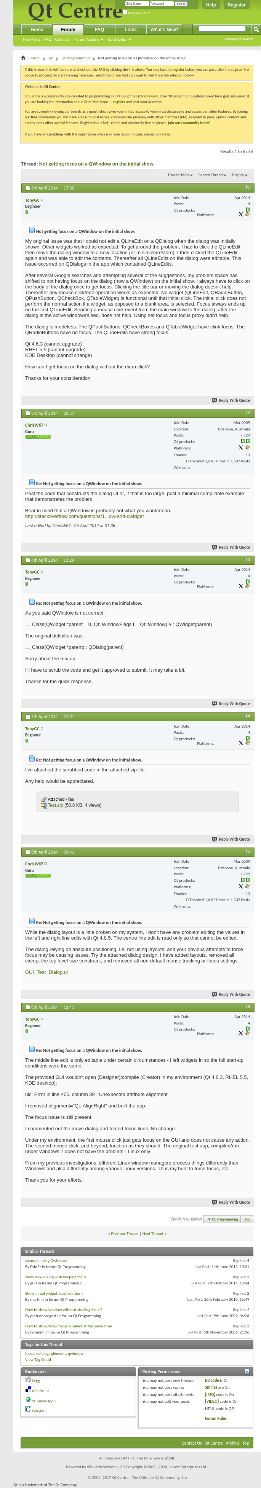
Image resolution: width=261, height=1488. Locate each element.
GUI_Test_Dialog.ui (46, 972)
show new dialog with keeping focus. (56, 1277)
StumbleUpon (44, 1401)
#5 (247, 851)
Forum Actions (86, 39)
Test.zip (55, 805)
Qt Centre (32, 96)
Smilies (211, 1387)
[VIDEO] (212, 1401)
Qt (50, 58)
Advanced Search (238, 39)
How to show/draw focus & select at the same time (68, 1326)
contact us (163, 134)
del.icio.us (41, 1390)
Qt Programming (75, 58)
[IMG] (210, 1394)
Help (211, 5)
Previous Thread (125, 1233)
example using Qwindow (46, 1260)
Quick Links (116, 39)
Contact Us (192, 1443)
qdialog (42, 1353)
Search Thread (211, 174)
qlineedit (58, 1353)
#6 (247, 1006)
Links (130, 29)
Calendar (62, 39)
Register (236, 5)
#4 (247, 716)
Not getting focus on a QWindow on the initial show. (97, 164)
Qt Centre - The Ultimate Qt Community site (149, 1477)
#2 (247, 412)
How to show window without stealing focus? (63, 1309)
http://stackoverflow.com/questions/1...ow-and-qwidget (84, 516)
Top (248, 1219)
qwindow (75, 1353)
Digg (36, 1380)
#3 (247, 559)
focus (29, 1353)
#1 (247, 187)
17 (187, 461)
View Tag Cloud (38, 1359)
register (119, 101)
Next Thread (153, 1233)
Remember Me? (136, 13)
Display (238, 174)
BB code (212, 1380)
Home (36, 29)
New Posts (31, 39)
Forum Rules (216, 1418)
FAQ (47, 39)
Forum (68, 29)
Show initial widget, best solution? (54, 1293)
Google (38, 1410)
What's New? (165, 29)
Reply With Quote (231, 400)
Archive (233, 1443)
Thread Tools (178, 174)
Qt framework (147, 96)
